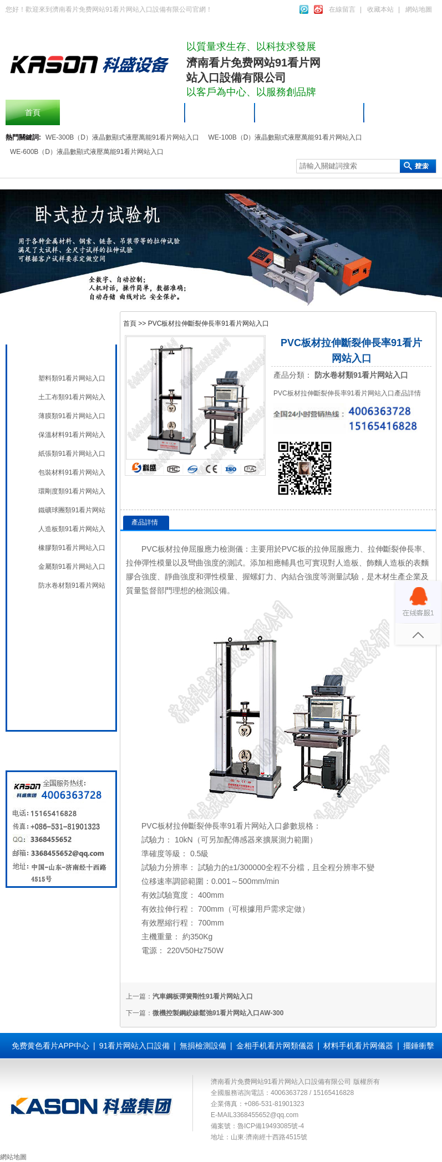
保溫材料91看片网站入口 (71, 435)
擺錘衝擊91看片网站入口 (122, 112)
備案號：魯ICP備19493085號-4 (257, 1126)
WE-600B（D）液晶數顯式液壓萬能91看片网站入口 (87, 152)
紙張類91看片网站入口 (71, 453)
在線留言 (342, 9)
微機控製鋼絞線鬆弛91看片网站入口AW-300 (218, 1013)
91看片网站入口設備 (310, 112)
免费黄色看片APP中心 (50, 1045)
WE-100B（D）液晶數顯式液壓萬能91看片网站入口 (285, 137)
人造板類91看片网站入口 (71, 529)
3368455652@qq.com (265, 1115)
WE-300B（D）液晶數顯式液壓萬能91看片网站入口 (122, 137)
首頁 (32, 112)
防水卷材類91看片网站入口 (71, 585)
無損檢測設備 (58, 633)
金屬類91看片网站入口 (71, 566)
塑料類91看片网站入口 (71, 378)
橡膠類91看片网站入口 (71, 548)
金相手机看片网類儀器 (275, 1045)
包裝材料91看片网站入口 (71, 472)
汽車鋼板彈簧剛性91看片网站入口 (203, 996)
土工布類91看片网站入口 (71, 397)
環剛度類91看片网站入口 (71, 491)
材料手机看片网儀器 (70, 356)
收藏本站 (380, 9)
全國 (43, 709)
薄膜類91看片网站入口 (71, 416)
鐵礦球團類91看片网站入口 (71, 510)
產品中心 (220, 112)
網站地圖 (418, 9)
